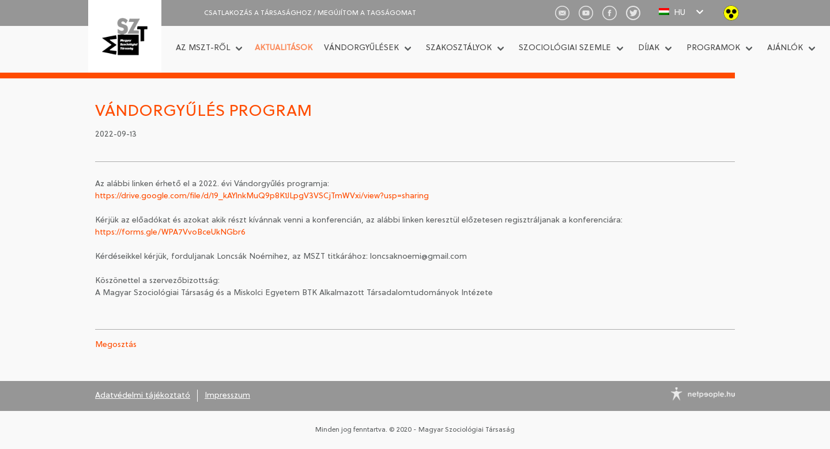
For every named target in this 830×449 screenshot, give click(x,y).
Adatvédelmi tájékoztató (142, 395)
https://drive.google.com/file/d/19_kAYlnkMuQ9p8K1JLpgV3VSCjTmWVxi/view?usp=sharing (263, 196)
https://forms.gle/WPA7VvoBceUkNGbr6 (170, 232)
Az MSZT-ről (203, 48)
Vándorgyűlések (361, 48)
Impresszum (227, 395)
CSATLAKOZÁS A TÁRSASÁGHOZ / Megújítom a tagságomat (310, 13)
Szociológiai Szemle (565, 48)
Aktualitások (283, 48)
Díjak (648, 48)
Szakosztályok (459, 48)
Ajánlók (785, 48)
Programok (713, 48)
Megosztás (116, 345)
